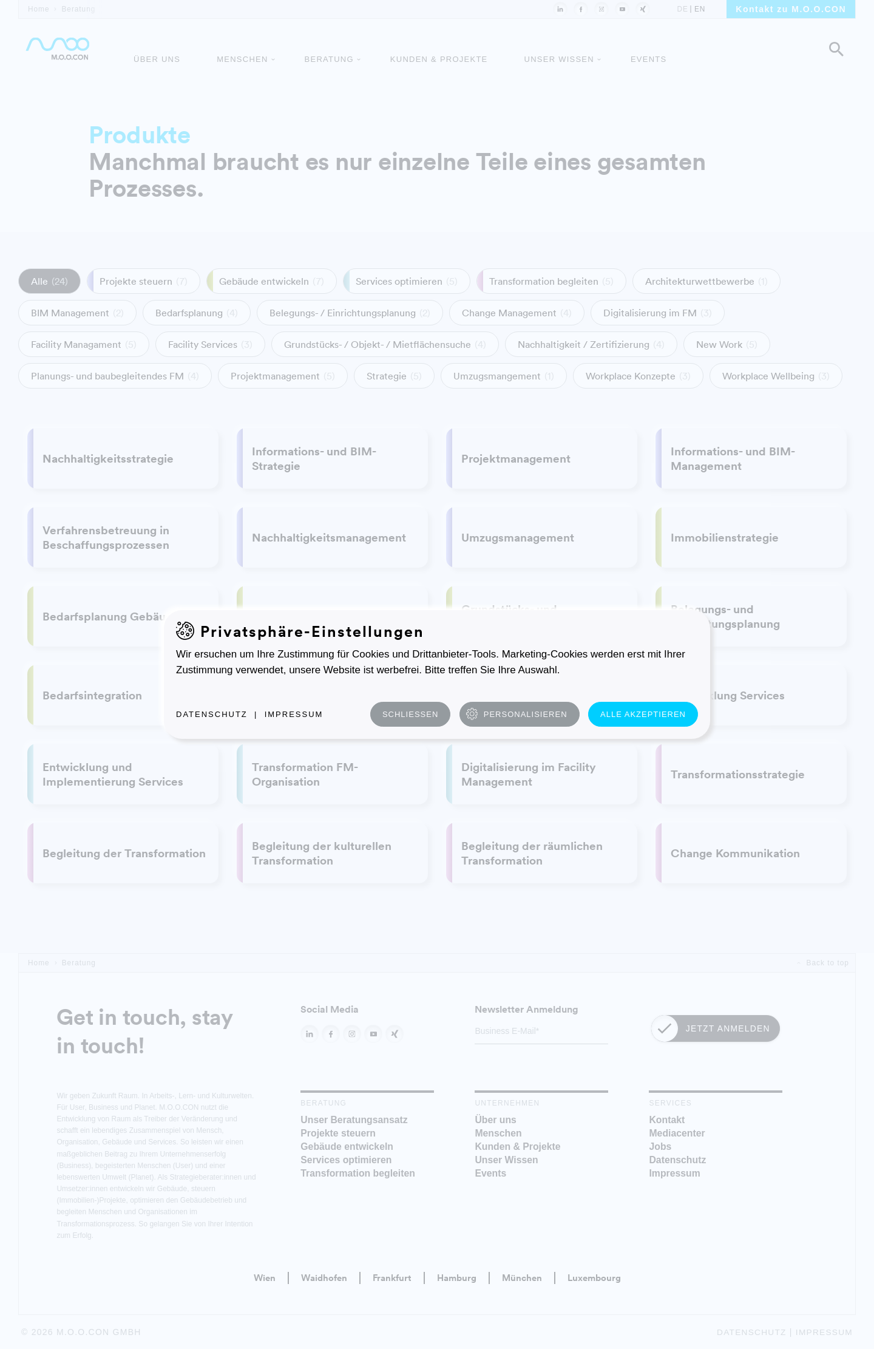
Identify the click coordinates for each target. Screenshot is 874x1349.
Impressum (294, 714)
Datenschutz (212, 714)
